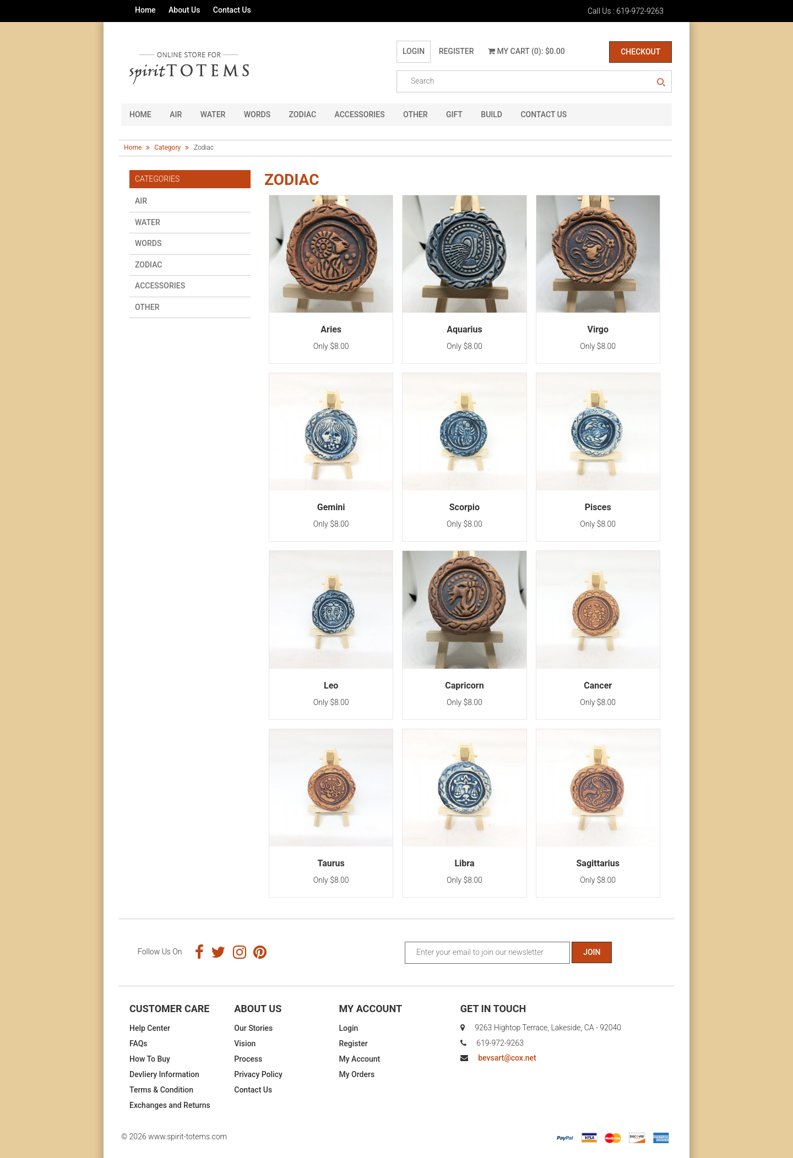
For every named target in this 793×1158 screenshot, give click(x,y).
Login (414, 51)
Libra (464, 863)
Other (415, 114)
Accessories (360, 114)
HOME (140, 114)
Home (145, 10)
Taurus (330, 863)
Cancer (598, 685)
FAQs (138, 1043)
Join (591, 952)
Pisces (598, 507)
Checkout (640, 51)
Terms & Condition (161, 1089)
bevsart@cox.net (507, 1057)
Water (213, 114)
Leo (331, 685)
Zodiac (302, 114)
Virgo (598, 329)
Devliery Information (164, 1074)
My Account (360, 1059)
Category (167, 147)
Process (248, 1059)
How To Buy (149, 1059)
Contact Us (232, 10)
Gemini (331, 507)
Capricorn (464, 685)
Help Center (149, 1028)
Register (456, 51)
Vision (245, 1043)
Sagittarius (598, 863)
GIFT (454, 114)
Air (176, 114)
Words (257, 114)
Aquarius (464, 329)
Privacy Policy (258, 1074)
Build (491, 114)
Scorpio (464, 507)
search (660, 82)
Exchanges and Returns (169, 1105)
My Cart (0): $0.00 (526, 51)
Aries (331, 329)
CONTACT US (543, 114)
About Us (184, 10)
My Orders (357, 1074)
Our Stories (253, 1028)
